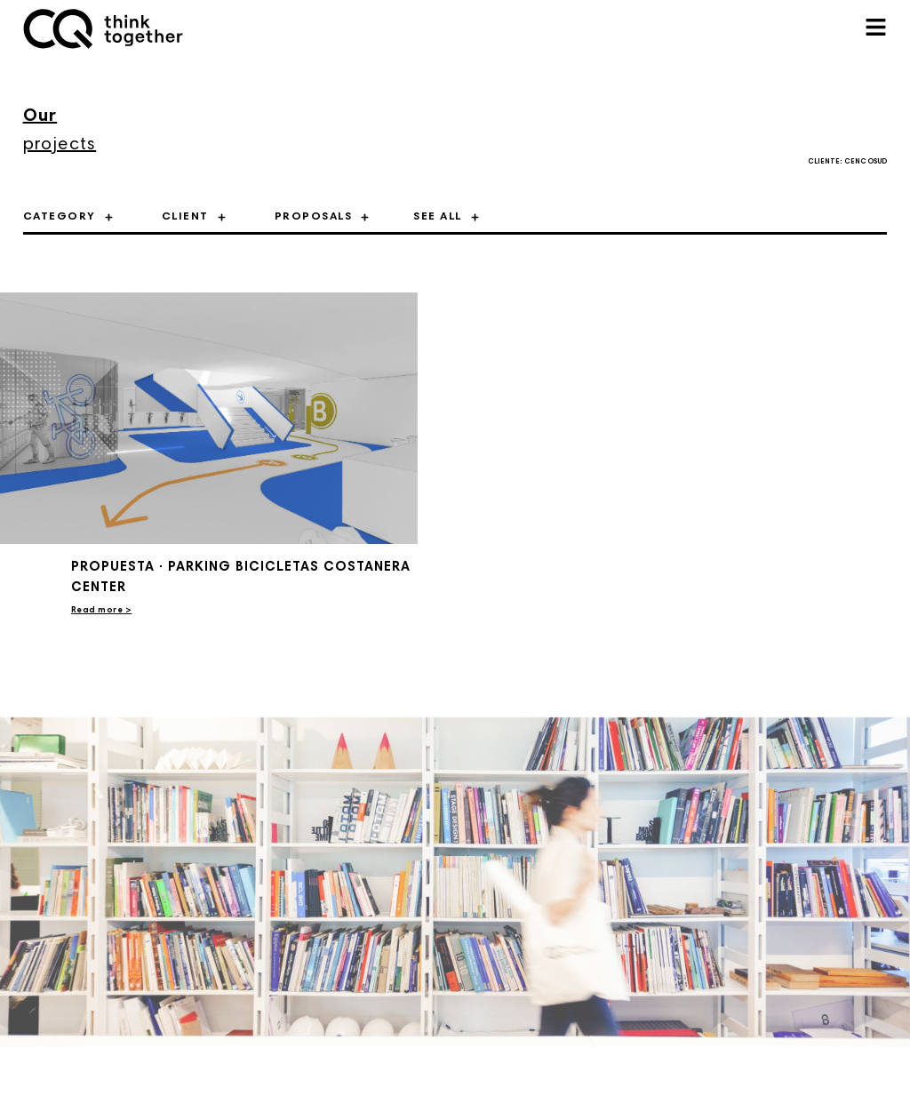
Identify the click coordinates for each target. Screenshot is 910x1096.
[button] (876, 29)
